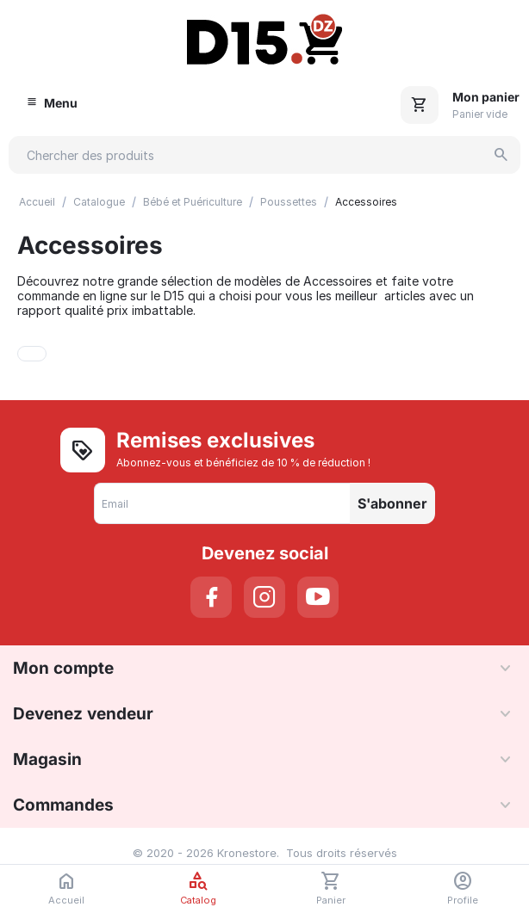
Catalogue (99, 201)
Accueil (37, 201)
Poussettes (288, 201)
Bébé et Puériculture (192, 201)
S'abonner (392, 503)
